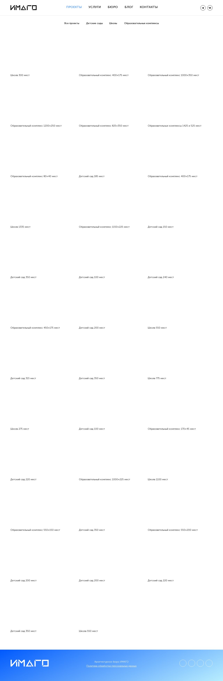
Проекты (74, 7)
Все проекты (71, 23)
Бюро (113, 7)
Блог (129, 7)
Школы (113, 23)
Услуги (95, 7)
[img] (210, 7)
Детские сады (94, 23)
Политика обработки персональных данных (111, 665)
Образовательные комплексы (141, 23)
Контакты (149, 7)
